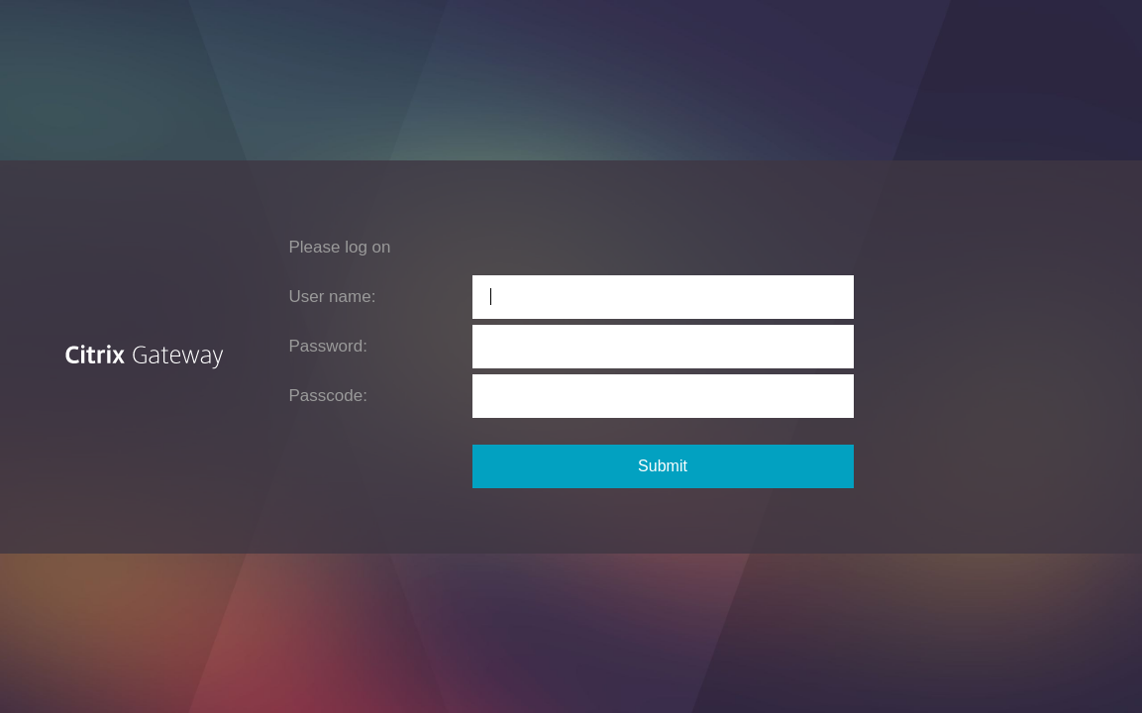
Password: (328, 346)
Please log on (340, 247)
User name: (332, 296)
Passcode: (328, 395)
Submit (662, 466)
